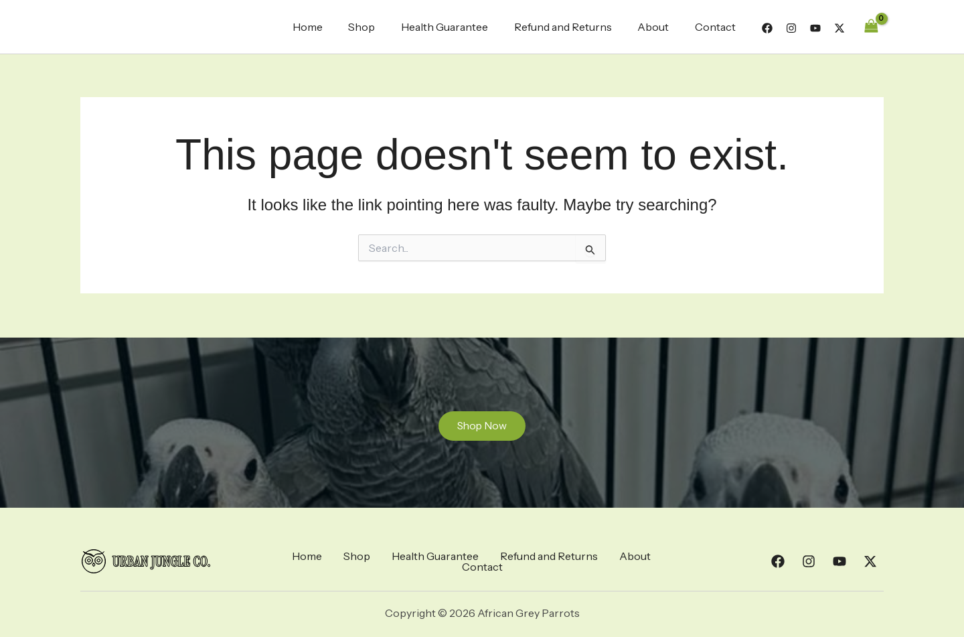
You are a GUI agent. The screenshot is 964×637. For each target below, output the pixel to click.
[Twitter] (839, 28)
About (659, 26)
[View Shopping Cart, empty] (871, 26)
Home (332, 26)
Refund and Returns (574, 26)
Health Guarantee (459, 26)
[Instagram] (791, 28)
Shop (381, 26)
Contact (717, 26)
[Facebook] (767, 28)
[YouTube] (815, 28)
